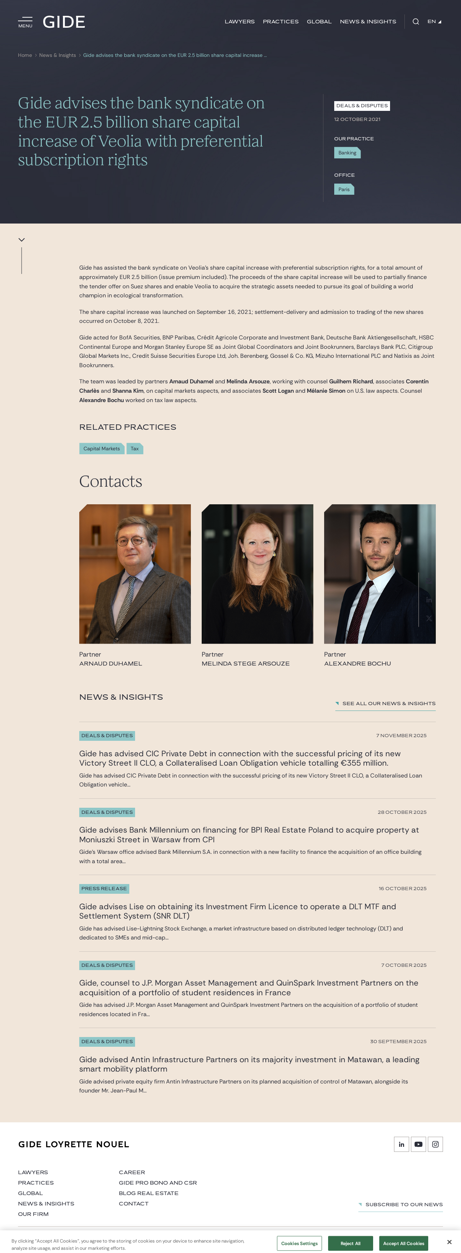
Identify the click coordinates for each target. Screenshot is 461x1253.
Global (319, 21)
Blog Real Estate (149, 1193)
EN (434, 21)
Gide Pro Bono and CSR (158, 1183)
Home (25, 55)
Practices (281, 21)
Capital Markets (102, 449)
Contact (134, 1204)
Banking (347, 152)
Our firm (33, 1214)
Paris (344, 189)
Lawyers (240, 21)
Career (132, 1172)
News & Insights (368, 21)
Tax (135, 449)
